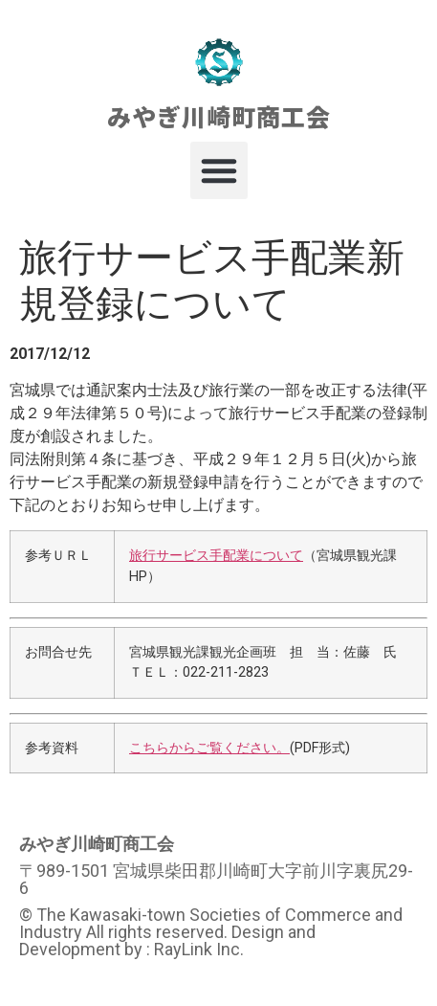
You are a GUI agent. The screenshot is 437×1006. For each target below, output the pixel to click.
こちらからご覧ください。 (209, 748)
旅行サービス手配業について (216, 556)
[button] (219, 170)
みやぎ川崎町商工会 (219, 116)
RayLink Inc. (199, 949)
